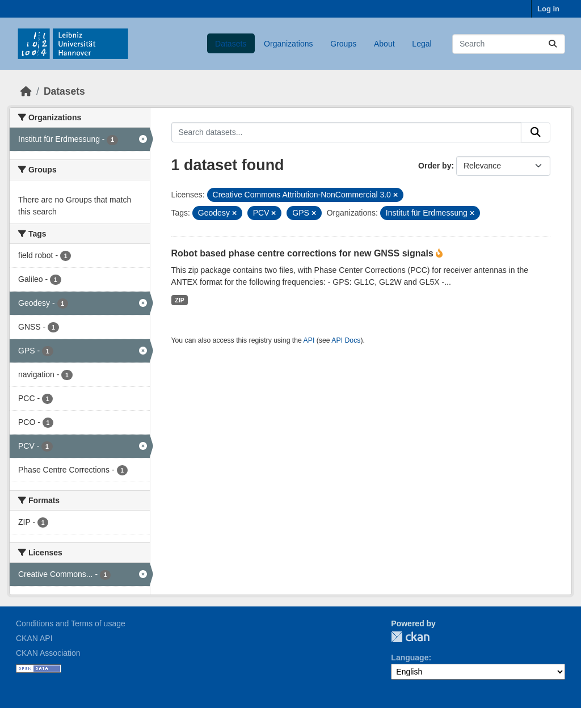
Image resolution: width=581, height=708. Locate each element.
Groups (343, 43)
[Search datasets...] (508, 44)
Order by (434, 165)
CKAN (410, 637)
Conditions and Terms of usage (70, 623)
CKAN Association (48, 653)
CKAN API (34, 638)
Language (409, 657)
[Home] (26, 91)
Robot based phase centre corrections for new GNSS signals (303, 253)
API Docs (345, 340)
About (384, 43)
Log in (548, 9)
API (309, 340)
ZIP (179, 300)
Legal (421, 43)
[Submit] (552, 44)
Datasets (230, 43)
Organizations (288, 43)
